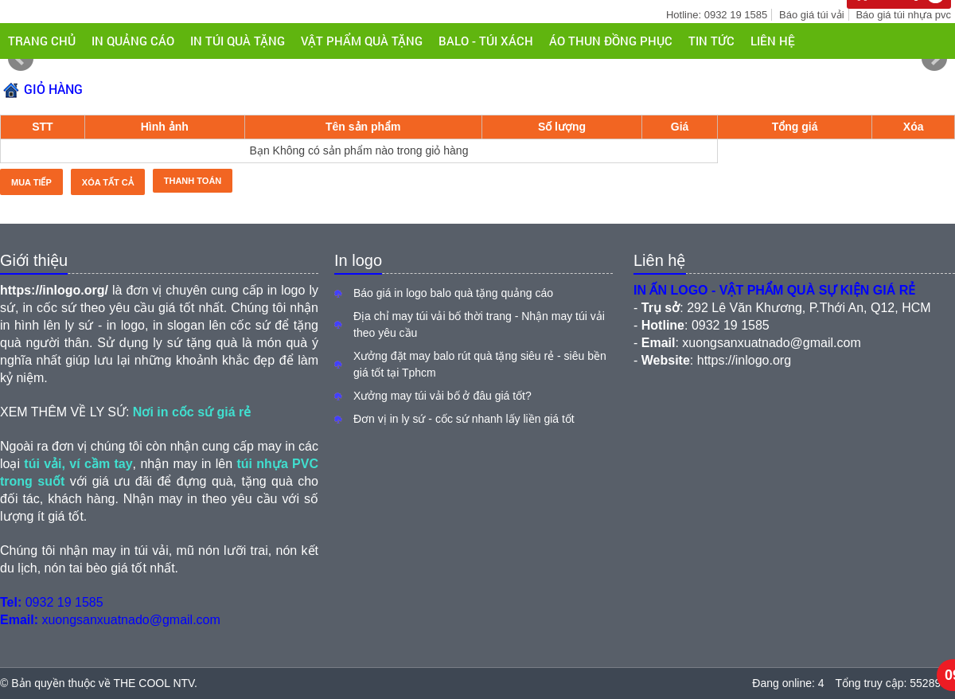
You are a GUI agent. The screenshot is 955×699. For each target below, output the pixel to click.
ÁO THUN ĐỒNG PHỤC (610, 41)
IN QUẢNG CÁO (133, 41)
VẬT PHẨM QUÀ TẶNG (362, 41)
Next (934, 59)
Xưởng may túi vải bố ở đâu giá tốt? (442, 395)
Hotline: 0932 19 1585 (716, 15)
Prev (20, 59)
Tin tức (711, 41)
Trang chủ (42, 41)
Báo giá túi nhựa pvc (903, 15)
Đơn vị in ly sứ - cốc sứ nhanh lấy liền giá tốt (464, 418)
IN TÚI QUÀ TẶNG (237, 41)
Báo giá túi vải (811, 15)
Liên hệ (772, 41)
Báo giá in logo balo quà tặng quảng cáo (453, 293)
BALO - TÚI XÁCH (486, 41)
